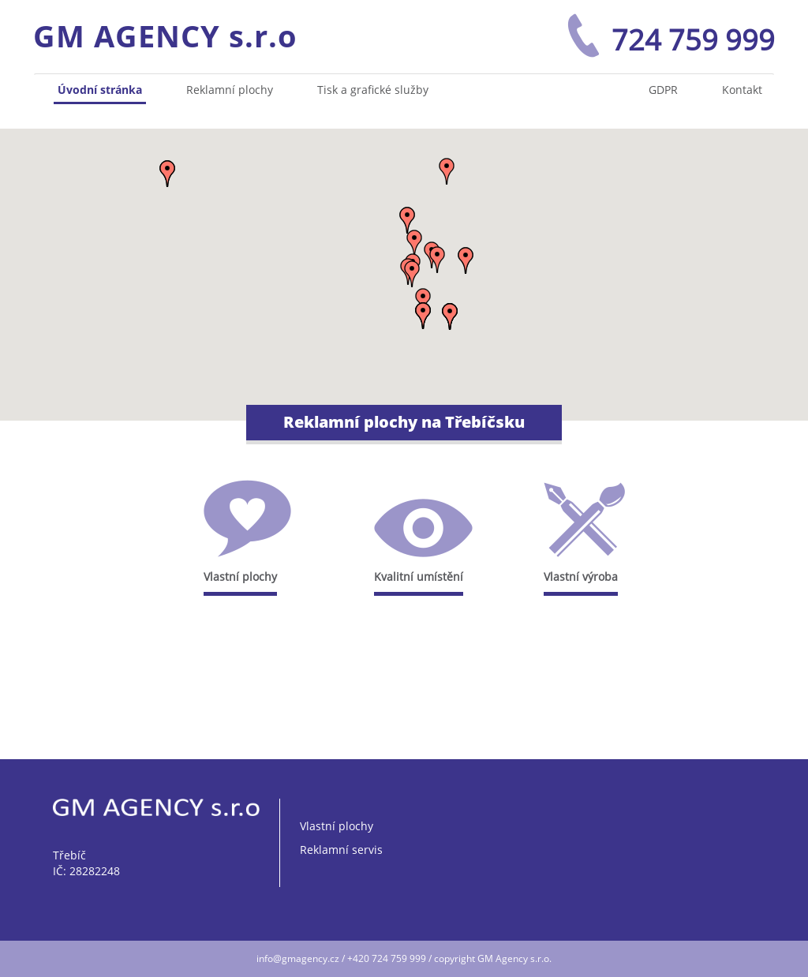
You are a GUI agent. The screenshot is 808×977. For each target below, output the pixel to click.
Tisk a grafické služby (372, 89)
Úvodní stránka (100, 89)
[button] (423, 315)
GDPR (663, 89)
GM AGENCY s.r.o (165, 35)
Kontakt (742, 89)
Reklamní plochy (229, 89)
